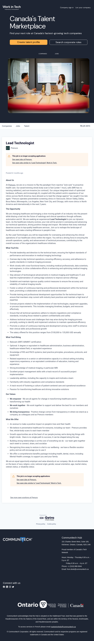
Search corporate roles (68, 42)
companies (7, 126)
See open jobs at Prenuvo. (22, 159)
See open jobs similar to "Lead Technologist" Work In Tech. (34, 163)
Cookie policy (51, 524)
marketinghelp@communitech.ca (63, 627)
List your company (83, 7)
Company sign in (67, 7)
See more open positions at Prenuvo (24, 498)
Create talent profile (28, 42)
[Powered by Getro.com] (47, 518)
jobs (18, 126)
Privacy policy (40, 524)
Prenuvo (11, 185)
